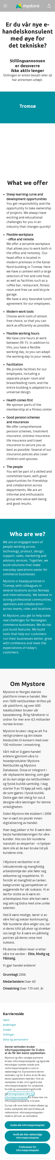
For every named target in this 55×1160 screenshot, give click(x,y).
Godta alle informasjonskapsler (27, 1125)
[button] (49, 6)
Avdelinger (9, 1024)
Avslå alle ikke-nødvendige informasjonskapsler (27, 1136)
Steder (7, 1029)
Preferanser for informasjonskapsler (27, 1148)
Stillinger (8, 1034)
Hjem (6, 1020)
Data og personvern (15, 1039)
